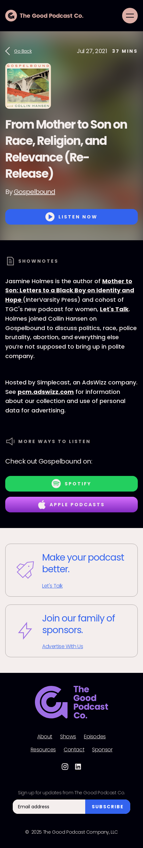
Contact (74, 749)
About (44, 736)
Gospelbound (34, 191)
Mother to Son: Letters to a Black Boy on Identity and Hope (69, 290)
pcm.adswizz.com (46, 392)
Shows (68, 736)
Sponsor (102, 749)
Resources (43, 749)
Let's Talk (114, 309)
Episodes (95, 736)
